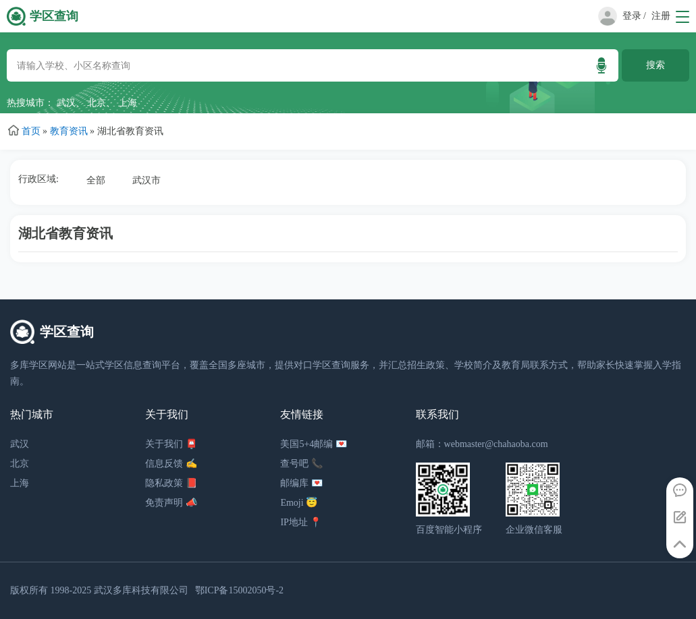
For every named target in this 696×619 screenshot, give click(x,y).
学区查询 (54, 16)
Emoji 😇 (298, 503)
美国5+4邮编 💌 (313, 444)
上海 (127, 103)
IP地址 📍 (300, 522)
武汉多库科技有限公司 (141, 590)
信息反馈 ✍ (171, 464)
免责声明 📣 (171, 503)
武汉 (66, 103)
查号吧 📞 (301, 464)
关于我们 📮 (171, 444)
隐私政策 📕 (171, 483)
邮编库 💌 (301, 483)
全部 (95, 180)
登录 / (634, 16)
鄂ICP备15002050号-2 (239, 590)
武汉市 (146, 180)
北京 (96, 103)
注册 (660, 16)
